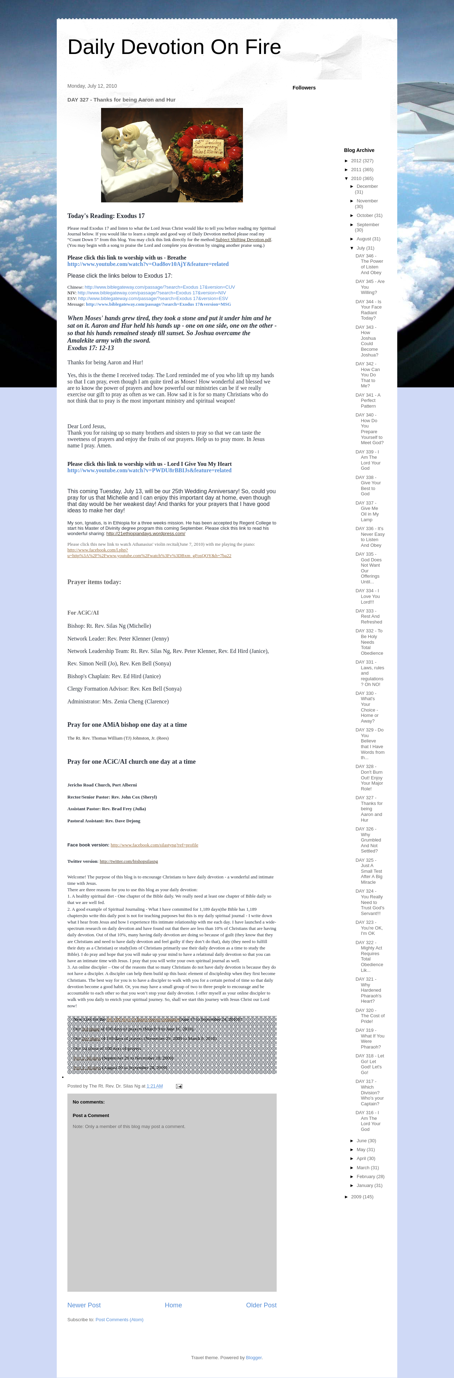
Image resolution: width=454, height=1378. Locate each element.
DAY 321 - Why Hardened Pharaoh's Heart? (368, 990)
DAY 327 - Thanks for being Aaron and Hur (368, 808)
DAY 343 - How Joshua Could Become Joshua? (366, 341)
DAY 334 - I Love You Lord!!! (367, 596)
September (368, 224)
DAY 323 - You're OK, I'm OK (369, 928)
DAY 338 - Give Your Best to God (368, 486)
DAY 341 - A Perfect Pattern (367, 400)
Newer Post (84, 1305)
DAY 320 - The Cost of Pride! (369, 1016)
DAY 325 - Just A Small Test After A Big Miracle (368, 871)
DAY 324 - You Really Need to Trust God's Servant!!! (369, 902)
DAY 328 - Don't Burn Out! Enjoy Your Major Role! (369, 777)
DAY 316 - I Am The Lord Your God (368, 1121)
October (366, 215)
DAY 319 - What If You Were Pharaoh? (369, 1039)
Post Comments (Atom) (120, 1319)
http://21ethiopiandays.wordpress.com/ (146, 533)
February (367, 1176)
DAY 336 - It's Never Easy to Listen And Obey (369, 537)
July (361, 248)
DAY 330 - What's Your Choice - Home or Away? (366, 707)
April (362, 1158)
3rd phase (90, 1028)
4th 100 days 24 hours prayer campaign (142, 1019)
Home (173, 1305)
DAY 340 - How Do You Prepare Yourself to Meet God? (369, 428)
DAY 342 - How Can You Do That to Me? (367, 374)
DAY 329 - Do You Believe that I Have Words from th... (369, 743)
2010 (357, 178)
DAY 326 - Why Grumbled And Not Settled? (368, 840)
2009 (357, 1196)
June (362, 1140)
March (364, 1167)
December (367, 186)
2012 (357, 160)
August (364, 238)
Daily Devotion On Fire (174, 47)
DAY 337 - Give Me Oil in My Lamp (367, 511)
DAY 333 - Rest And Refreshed (368, 616)
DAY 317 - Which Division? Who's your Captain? (369, 1092)
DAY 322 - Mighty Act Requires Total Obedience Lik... (369, 956)
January (366, 1185)
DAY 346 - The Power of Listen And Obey (369, 264)
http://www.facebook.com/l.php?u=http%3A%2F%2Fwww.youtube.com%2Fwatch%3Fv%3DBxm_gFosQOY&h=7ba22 (149, 552)
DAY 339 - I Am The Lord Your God (368, 460)
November (367, 200)
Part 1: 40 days (87, 1067)
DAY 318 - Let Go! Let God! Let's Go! (369, 1064)
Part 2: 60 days (87, 1058)
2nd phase (91, 1038)
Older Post (261, 1305)
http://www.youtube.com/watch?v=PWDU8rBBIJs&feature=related (149, 470)
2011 (357, 169)
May (362, 1149)
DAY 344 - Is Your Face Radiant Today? (368, 310)
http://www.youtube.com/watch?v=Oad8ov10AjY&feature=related (148, 264)
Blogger (254, 1357)
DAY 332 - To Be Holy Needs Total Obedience (369, 641)
